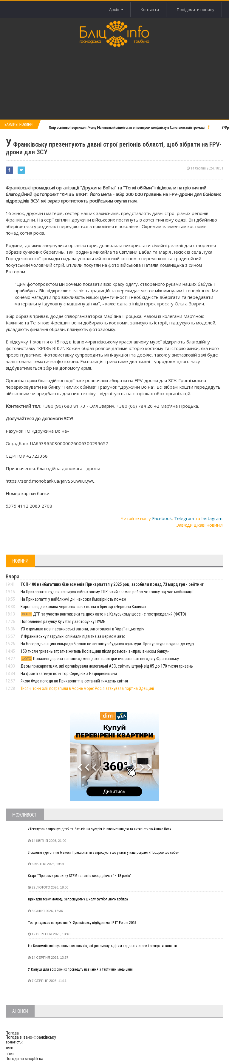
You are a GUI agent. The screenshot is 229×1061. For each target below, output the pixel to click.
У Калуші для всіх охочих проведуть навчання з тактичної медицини (80, 969)
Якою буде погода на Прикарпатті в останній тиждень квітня (74, 681)
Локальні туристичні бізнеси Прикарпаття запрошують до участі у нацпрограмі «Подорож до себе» (103, 852)
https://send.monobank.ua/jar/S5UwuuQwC (50, 481)
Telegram (184, 518)
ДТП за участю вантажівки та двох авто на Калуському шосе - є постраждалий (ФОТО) (103, 614)
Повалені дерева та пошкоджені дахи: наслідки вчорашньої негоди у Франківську (100, 658)
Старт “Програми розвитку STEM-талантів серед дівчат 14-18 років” (79, 876)
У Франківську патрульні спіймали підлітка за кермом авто (73, 636)
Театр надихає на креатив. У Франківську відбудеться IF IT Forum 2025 (82, 923)
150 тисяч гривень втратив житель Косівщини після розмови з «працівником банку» (95, 651)
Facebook (162, 518)
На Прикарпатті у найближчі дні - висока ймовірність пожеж (73, 599)
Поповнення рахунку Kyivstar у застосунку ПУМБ (63, 621)
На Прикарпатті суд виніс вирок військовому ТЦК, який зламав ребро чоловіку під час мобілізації (107, 591)
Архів (116, 9)
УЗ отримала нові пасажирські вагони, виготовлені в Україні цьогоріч (82, 629)
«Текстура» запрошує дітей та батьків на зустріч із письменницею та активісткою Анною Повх (99, 829)
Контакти (150, 9)
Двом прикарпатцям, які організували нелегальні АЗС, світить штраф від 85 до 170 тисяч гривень (107, 666)
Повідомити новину (195, 9)
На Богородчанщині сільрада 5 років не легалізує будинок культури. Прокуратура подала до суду (107, 643)
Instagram (211, 518)
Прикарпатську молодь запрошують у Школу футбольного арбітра (78, 899)
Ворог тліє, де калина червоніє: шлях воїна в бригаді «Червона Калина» (83, 606)
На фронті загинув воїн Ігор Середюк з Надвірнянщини (69, 673)
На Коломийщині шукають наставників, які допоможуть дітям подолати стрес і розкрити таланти (102, 946)
